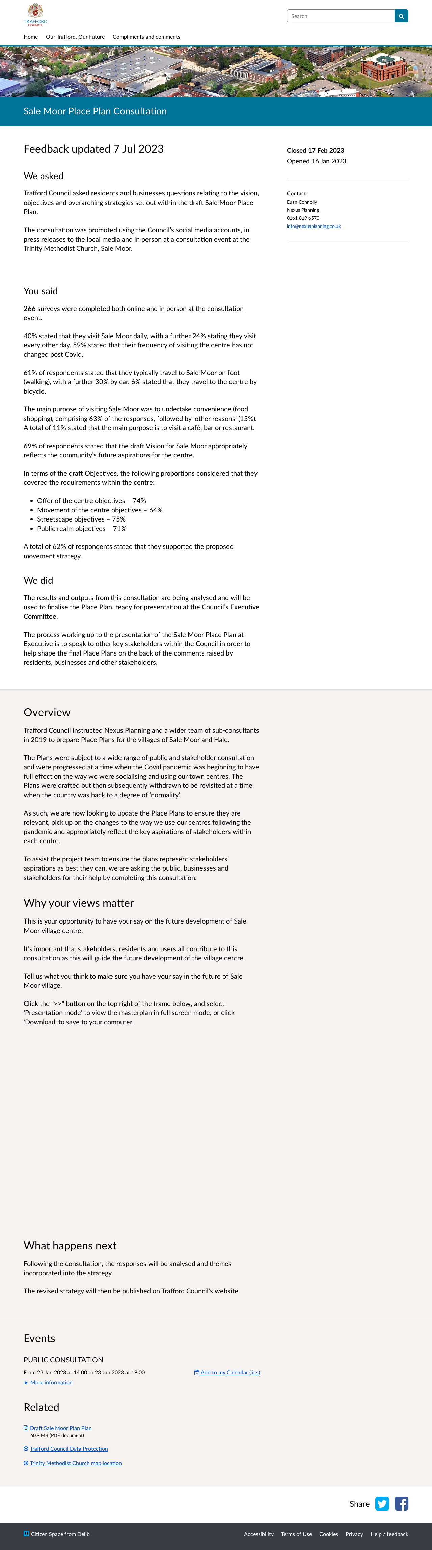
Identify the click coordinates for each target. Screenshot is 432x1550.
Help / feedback (389, 1534)
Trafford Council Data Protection (66, 1448)
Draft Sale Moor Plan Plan (58, 1428)
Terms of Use (296, 1534)
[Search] (401, 15)
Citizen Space (47, 1534)
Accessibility (259, 1534)
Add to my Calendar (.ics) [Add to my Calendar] (227, 1372)
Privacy (354, 1534)
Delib (83, 1534)
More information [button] (51, 1382)
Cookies (328, 1534)
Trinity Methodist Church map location (73, 1463)
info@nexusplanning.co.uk (314, 226)
